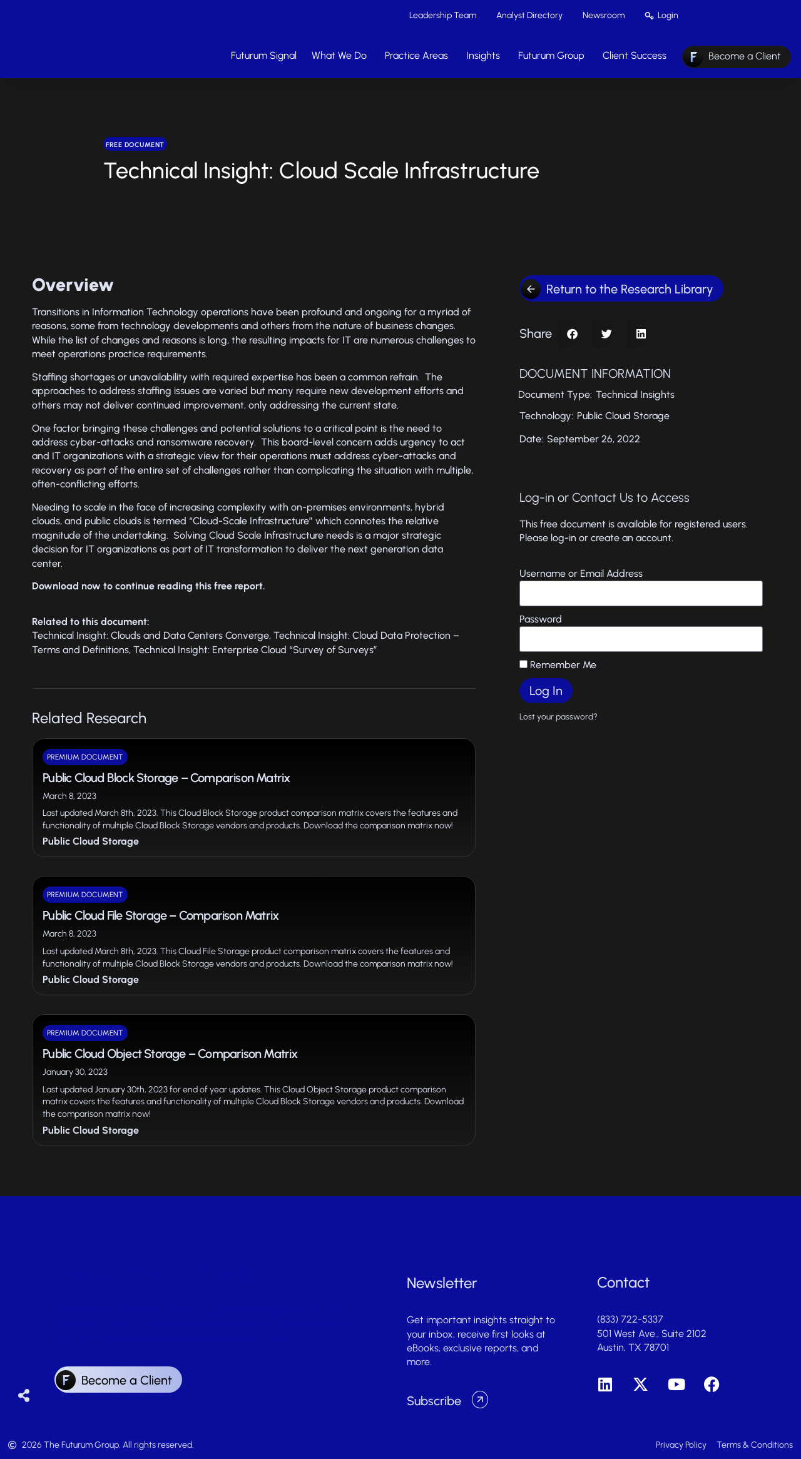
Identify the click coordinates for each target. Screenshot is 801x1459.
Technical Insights (635, 394)
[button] (572, 334)
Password (540, 619)
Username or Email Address (581, 573)
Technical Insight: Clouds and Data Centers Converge (150, 635)
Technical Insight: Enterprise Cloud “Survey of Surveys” (255, 650)
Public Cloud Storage (91, 841)
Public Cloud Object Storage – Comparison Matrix (170, 1053)
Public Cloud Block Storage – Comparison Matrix (166, 777)
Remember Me (557, 665)
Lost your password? (558, 716)
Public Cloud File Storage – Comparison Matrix (160, 915)
